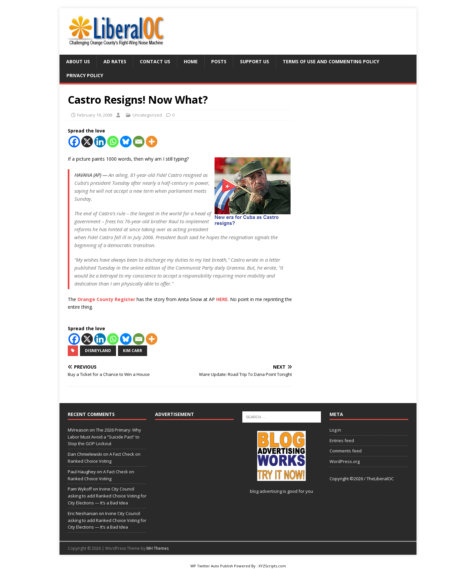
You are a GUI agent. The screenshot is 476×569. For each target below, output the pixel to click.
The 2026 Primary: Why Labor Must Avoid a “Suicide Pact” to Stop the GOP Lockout (104, 437)
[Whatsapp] (113, 141)
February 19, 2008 (94, 115)
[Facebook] (74, 141)
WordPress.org (345, 461)
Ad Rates (114, 61)
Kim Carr (132, 350)
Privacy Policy (84, 75)
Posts (218, 61)
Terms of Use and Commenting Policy (331, 61)
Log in (335, 430)
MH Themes (157, 548)
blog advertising (266, 491)
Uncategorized (147, 115)
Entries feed (342, 440)
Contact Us (155, 61)
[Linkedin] (100, 141)
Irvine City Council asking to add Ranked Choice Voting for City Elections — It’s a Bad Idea (107, 496)
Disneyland (98, 350)
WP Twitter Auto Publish (211, 565)
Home (191, 61)
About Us (78, 61)
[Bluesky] (126, 141)
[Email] (138, 141)
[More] (151, 141)
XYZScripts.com (272, 565)
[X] (87, 141)
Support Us (254, 61)
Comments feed (346, 451)
